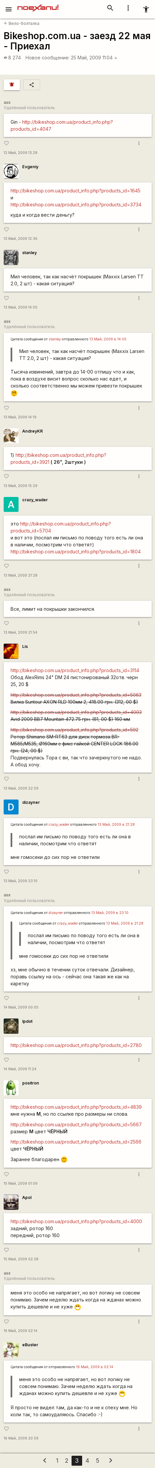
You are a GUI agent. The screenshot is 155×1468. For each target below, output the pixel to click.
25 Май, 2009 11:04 (94, 57)
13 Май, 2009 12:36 (20, 239)
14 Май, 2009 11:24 (20, 1069)
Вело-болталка (22, 23)
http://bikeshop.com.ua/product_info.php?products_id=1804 (76, 551)
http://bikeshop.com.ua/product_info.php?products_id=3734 (76, 204)
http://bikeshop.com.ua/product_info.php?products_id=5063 (76, 695)
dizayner (31, 802)
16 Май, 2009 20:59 (21, 1438)
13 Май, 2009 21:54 (20, 632)
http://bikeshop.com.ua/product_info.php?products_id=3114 (75, 670)
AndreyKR (32, 431)
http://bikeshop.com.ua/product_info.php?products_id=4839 (76, 1107)
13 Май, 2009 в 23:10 (110, 913)
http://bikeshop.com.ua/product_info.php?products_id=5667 (76, 1124)
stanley (29, 252)
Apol (26, 1197)
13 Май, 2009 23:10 (20, 881)
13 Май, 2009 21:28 (20, 575)
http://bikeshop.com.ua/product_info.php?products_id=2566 (76, 1142)
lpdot (27, 1021)
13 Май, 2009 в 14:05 (108, 339)
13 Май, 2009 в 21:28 (116, 824)
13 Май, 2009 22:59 (21, 788)
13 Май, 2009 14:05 (20, 307)
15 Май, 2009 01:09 (20, 1183)
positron (30, 1083)
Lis (25, 646)
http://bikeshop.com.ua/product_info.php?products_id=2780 (76, 1045)
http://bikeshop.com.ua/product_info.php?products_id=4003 (76, 712)
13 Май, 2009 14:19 (20, 417)
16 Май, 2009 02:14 (20, 1331)
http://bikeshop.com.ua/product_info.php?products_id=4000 (76, 1221)
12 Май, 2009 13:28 (20, 153)
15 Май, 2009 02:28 (21, 1259)
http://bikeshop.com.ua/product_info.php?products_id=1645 (75, 190)
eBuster (30, 1344)
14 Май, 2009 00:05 (21, 1007)
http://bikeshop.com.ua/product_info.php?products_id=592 (74, 730)
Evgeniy (30, 166)
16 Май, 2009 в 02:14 (94, 1367)
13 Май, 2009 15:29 (20, 486)
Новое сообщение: (48, 57)
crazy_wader (35, 499)
